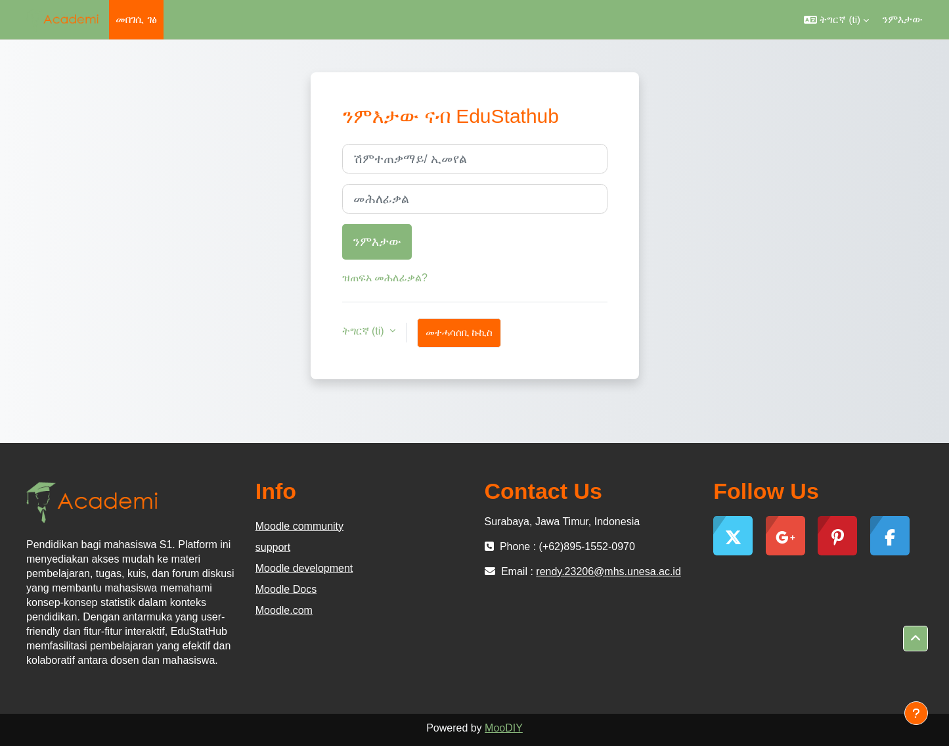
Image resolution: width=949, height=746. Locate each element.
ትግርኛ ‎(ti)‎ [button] (364, 331)
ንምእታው (902, 19)
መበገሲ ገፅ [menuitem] (136, 19)
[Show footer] (916, 713)
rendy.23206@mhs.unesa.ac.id (608, 571)
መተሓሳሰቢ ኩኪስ (459, 332)
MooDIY (504, 728)
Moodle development (304, 568)
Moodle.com (284, 610)
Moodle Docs (286, 589)
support (272, 547)
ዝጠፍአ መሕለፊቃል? (385, 277)
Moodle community (299, 526)
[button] (836, 19)
